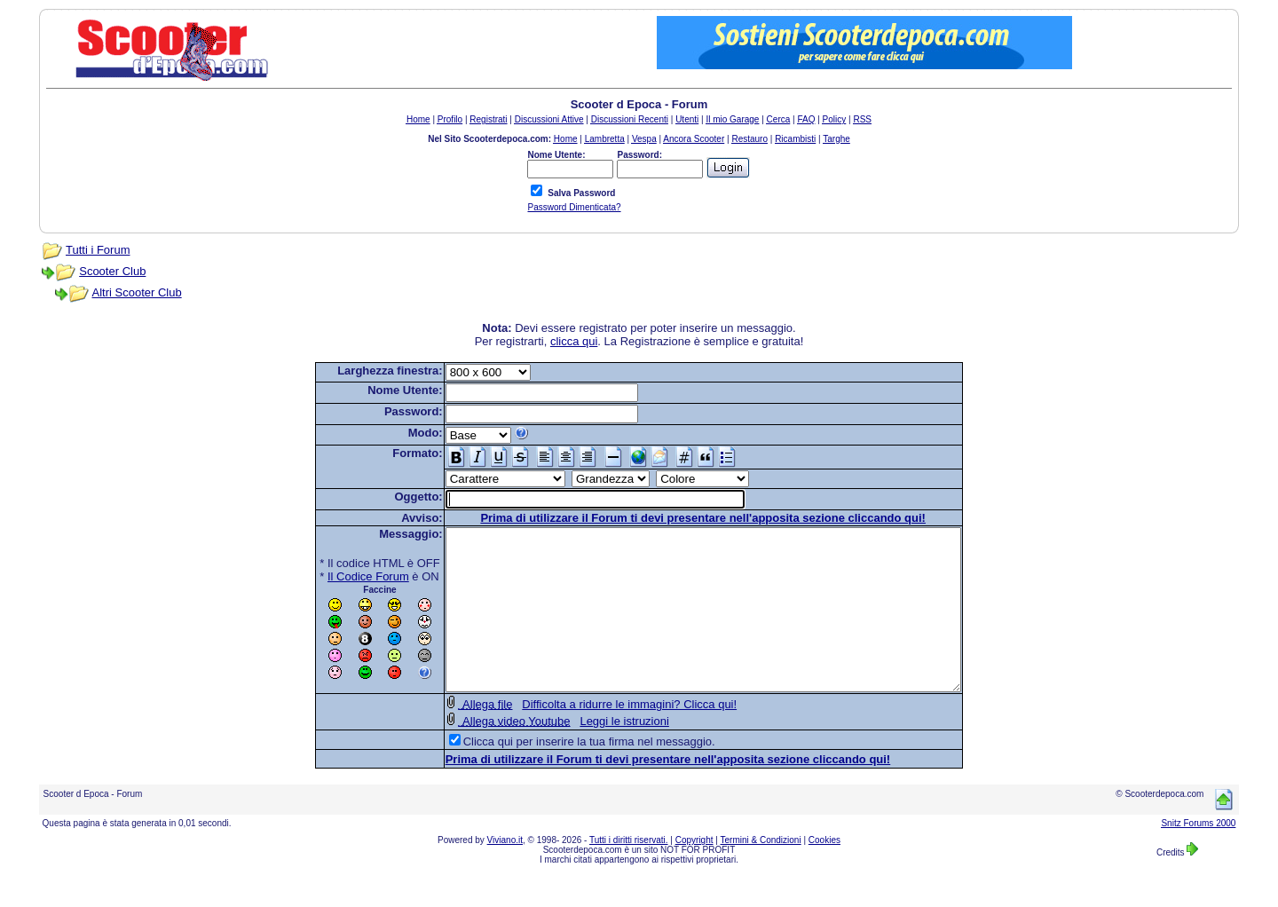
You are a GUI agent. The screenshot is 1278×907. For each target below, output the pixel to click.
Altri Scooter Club (137, 292)
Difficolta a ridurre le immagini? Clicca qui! (598, 736)
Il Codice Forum (337, 576)
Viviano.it (505, 872)
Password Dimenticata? (573, 207)
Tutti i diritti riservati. (628, 872)
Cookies (824, 872)
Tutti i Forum (98, 249)
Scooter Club (112, 271)
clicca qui (573, 341)
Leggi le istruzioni (592, 753)
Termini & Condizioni (761, 872)
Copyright (694, 872)
